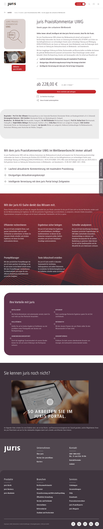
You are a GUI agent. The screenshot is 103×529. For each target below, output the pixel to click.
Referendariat (41, 509)
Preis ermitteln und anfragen (66, 92)
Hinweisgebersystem (35, 524)
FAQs (71, 493)
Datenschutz (16, 524)
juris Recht (7, 485)
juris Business (9, 489)
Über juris (40, 454)
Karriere (39, 462)
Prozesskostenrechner (77, 501)
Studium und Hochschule (45, 513)
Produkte (8, 479)
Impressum (6, 524)
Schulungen (73, 485)
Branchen (41, 479)
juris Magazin (74, 509)
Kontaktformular (75, 460)
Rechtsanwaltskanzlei (44, 485)
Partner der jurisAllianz (45, 458)
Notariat (40, 489)
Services (73, 479)
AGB (11, 524)
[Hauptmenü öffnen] (5, 4)
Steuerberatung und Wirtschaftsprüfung (51, 493)
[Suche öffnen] (90, 4)
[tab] (51, 169)
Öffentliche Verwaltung (45, 497)
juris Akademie (9, 493)
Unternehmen (41, 505)
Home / (17, 12)
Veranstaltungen (75, 489)
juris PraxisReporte (76, 505)
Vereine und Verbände (44, 501)
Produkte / (22, 12)
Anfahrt (72, 464)
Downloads (73, 497)
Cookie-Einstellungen (25, 524)
